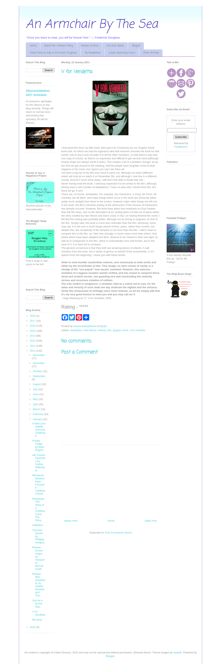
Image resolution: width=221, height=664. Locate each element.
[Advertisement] (110, 480)
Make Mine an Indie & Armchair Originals (53, 53)
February (38, 414)
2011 (33, 350)
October (38, 371)
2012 (33, 345)
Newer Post (70, 520)
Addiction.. (38, 525)
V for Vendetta (38, 613)
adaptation (76, 330)
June (36, 394)
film (109, 330)
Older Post (151, 520)
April (36, 404)
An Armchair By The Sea (92, 24)
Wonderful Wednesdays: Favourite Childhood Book (38, 484)
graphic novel (120, 330)
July (35, 389)
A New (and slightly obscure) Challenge (38, 429)
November (39, 363)
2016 (33, 325)
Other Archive (151, 53)
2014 (33, 335)
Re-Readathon (93, 53)
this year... (38, 619)
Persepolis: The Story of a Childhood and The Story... (38, 509)
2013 (33, 340)
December (39, 355)
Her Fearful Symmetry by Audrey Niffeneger (38, 463)
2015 (33, 330)
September (39, 376)
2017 (33, 320)
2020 (33, 315)
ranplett (177, 652)
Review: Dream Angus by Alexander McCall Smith (38, 558)
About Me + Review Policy (58, 46)
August (37, 384)
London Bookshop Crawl (122, 53)
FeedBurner (181, 146)
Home (33, 46)
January (38, 419)
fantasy (102, 330)
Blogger (110, 656)
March (37, 409)
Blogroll (136, 46)
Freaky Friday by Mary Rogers (38, 445)
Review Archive (89, 46)
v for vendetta (137, 330)
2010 (33, 627)
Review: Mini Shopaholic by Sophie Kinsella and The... (38, 584)
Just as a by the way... (37, 603)
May (35, 399)
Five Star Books (115, 46)
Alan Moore (90, 330)
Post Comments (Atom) (118, 532)
